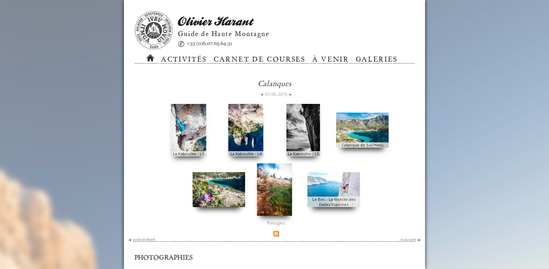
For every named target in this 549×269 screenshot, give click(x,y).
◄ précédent (141, 239)
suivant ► (411, 239)
